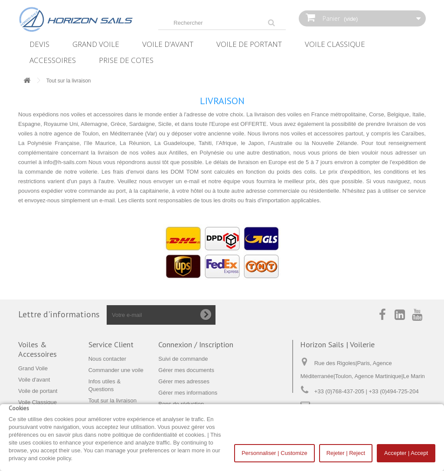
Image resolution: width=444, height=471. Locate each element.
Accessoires (52, 60)
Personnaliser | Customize (274, 453)
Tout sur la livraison (112, 400)
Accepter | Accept (406, 453)
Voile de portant (249, 44)
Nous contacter (107, 359)
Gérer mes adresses (183, 381)
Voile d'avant (167, 44)
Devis (39, 44)
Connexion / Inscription (195, 344)
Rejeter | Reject (345, 453)
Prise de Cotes (126, 60)
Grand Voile (95, 44)
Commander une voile (116, 370)
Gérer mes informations (187, 392)
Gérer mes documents (186, 370)
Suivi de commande (183, 359)
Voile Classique (335, 44)
